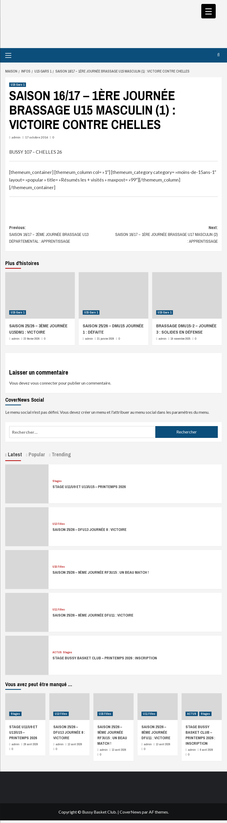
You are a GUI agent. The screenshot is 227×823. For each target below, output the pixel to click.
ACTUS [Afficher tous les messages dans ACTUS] (57, 652)
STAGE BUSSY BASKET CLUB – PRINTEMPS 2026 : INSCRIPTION (104, 658)
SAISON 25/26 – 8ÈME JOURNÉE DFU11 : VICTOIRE (92, 615)
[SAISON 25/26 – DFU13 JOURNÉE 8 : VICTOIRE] (27, 526)
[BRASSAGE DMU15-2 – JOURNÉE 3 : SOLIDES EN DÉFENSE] (187, 295)
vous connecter (44, 382)
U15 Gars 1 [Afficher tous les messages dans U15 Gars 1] (17, 84)
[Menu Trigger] (208, 11)
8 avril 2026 (206, 750)
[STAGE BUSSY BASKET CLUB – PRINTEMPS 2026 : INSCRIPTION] (27, 654)
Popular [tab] (36, 454)
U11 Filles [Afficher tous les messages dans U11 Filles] (58, 609)
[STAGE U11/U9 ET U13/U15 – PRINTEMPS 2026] (27, 483)
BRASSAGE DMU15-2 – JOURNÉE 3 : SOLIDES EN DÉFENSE (186, 329)
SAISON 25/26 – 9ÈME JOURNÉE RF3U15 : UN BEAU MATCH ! (100, 572)
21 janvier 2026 (105, 338)
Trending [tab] (60, 454)
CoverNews (130, 811)
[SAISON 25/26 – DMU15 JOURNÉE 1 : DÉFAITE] (113, 295)
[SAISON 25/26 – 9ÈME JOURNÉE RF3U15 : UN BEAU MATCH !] (27, 568)
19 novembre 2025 (181, 338)
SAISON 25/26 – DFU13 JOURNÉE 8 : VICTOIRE (89, 529)
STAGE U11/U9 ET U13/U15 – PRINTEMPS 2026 (89, 486)
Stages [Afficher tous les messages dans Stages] (57, 481)
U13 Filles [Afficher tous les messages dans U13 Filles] (58, 523)
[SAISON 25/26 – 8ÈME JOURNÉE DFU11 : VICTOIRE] (27, 611)
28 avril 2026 (31, 744)
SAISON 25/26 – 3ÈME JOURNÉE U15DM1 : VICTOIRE (38, 329)
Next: (166, 235)
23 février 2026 (32, 338)
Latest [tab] (14, 454)
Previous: (61, 235)
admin (16, 137)
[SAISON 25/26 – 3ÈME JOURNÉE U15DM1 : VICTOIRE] (40, 295)
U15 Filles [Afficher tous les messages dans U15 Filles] (58, 566)
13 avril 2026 (75, 744)
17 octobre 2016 (36, 137)
